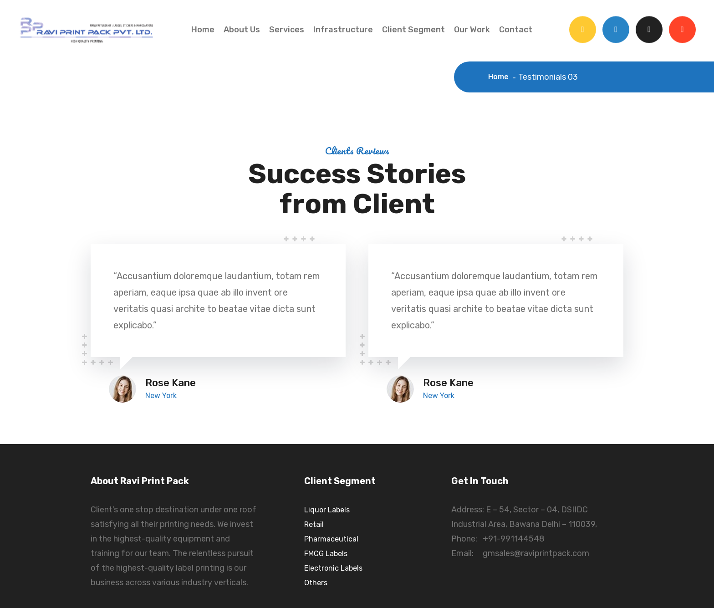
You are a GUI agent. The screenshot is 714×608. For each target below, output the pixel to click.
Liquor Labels (327, 510)
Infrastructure (343, 29)
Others (315, 582)
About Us (242, 29)
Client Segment (413, 29)
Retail (314, 524)
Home (202, 29)
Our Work (472, 29)
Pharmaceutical (331, 539)
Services (286, 29)
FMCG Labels (325, 553)
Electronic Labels (333, 568)
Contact (515, 29)
